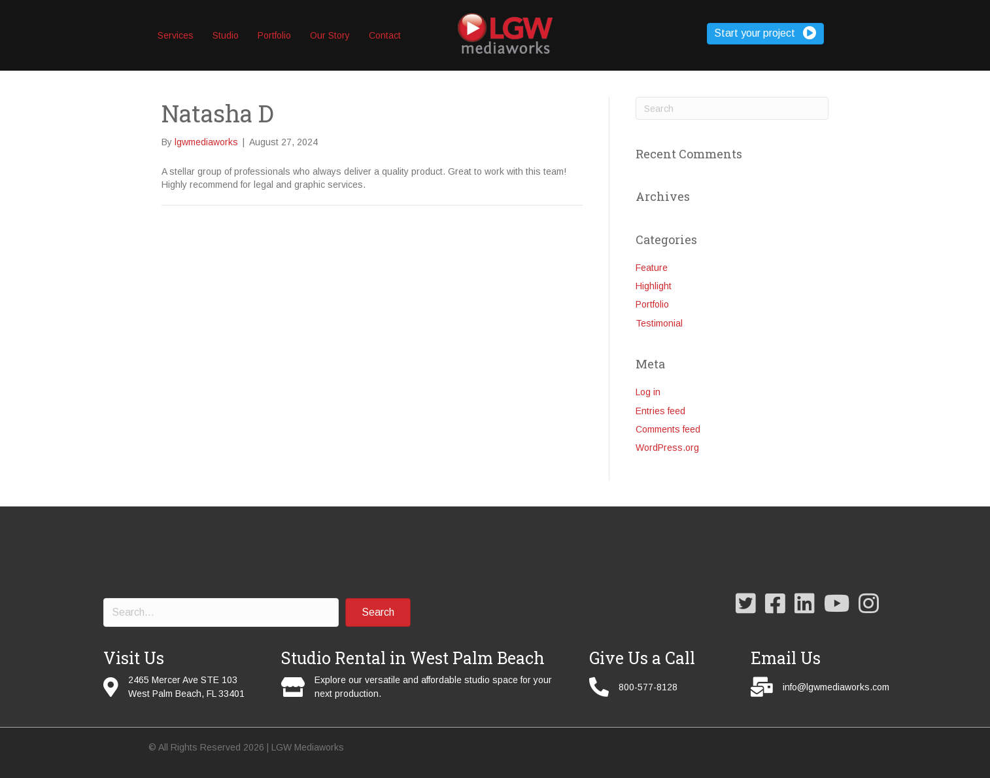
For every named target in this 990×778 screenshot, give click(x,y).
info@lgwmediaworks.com (836, 687)
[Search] (732, 108)
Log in (648, 392)
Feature (652, 267)
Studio (226, 35)
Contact (385, 35)
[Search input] (221, 612)
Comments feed (668, 429)
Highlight (654, 286)
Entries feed (660, 411)
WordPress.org (667, 447)
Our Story (330, 35)
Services (176, 35)
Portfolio (274, 35)
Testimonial (659, 323)
